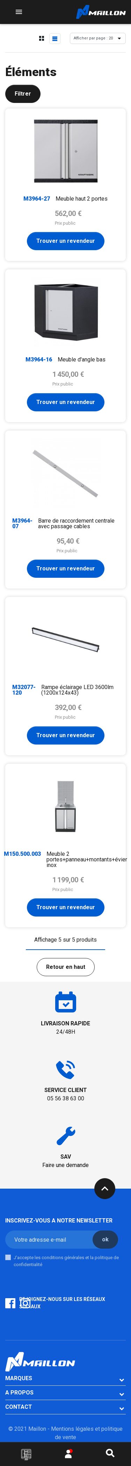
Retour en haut (65, 967)
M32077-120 (24, 690)
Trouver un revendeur (65, 241)
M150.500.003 (22, 854)
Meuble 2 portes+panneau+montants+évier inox (86, 859)
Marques (18, 1378)
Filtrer (23, 93)
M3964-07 (22, 523)
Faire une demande (65, 1165)
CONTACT (18, 1407)
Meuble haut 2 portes (82, 198)
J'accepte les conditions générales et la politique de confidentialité (66, 1261)
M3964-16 (39, 359)
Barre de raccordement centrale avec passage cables (76, 523)
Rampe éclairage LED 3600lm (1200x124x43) (77, 690)
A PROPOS (19, 1392)
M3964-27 (36, 198)
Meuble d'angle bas (81, 359)
